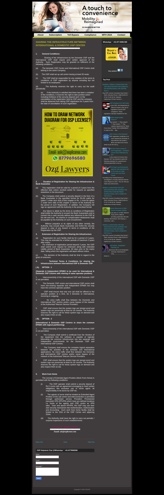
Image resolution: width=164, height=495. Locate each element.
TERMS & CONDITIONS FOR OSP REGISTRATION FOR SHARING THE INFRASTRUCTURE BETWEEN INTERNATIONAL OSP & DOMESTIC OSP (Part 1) (114, 229)
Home (65, 442)
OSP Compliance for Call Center (119, 103)
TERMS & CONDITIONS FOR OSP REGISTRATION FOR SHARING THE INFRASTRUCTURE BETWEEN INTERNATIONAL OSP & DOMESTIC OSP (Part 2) (114, 192)
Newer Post (39, 442)
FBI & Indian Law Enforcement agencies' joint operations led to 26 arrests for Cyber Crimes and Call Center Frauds (118, 171)
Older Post (91, 442)
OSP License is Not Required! (118, 134)
